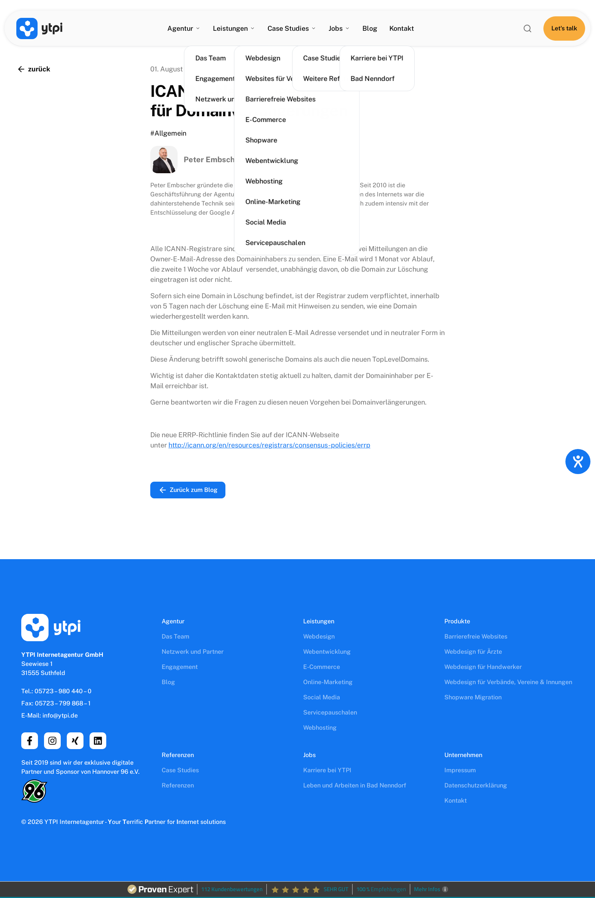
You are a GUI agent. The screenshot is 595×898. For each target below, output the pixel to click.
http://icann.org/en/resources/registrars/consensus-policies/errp (269, 445)
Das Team (175, 636)
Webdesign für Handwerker (483, 666)
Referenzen (178, 785)
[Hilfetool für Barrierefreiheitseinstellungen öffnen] (577, 461)
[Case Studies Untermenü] (314, 29)
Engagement (180, 666)
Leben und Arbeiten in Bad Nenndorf (354, 785)
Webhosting (320, 727)
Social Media (321, 697)
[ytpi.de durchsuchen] (526, 29)
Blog (370, 29)
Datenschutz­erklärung (475, 785)
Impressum (460, 770)
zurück (33, 69)
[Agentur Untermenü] (197, 29)
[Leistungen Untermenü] (252, 29)
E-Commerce (321, 666)
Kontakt (402, 29)
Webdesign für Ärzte (473, 651)
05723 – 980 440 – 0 (63, 691)
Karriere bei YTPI (327, 770)
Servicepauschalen (330, 712)
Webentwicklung (327, 651)
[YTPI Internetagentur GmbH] (40, 29)
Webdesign (319, 636)
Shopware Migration (473, 697)
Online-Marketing (328, 682)
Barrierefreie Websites (475, 636)
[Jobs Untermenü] (348, 29)
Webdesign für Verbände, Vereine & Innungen (508, 682)
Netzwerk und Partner (193, 651)
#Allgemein (168, 133)
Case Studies (180, 770)
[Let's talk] (563, 29)
